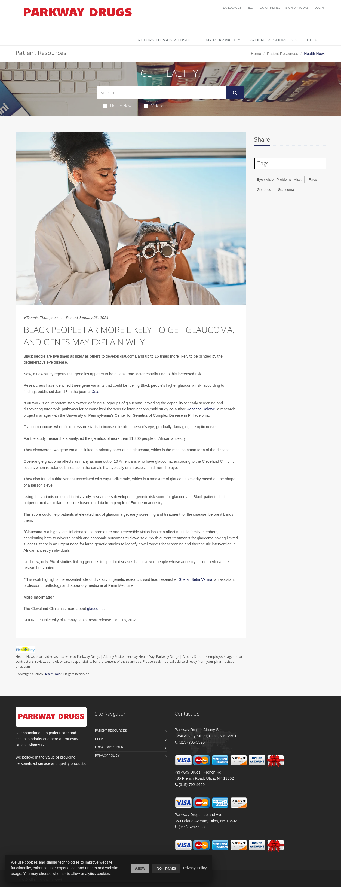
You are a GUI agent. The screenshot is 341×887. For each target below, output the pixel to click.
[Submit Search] (235, 92)
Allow (140, 868)
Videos (154, 105)
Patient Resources (271, 40)
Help (251, 7)
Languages (232, 7)
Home (256, 53)
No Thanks (166, 868)
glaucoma (95, 608)
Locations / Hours (110, 747)
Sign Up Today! (297, 7)
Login (319, 7)
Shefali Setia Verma (195, 579)
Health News (118, 105)
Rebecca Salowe (200, 409)
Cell (94, 391)
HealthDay (52, 674)
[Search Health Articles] (161, 92)
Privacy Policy (107, 755)
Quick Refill (270, 7)
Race (313, 179)
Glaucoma (286, 190)
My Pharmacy (221, 40)
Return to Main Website (165, 40)
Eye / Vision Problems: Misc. (279, 179)
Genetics (264, 190)
